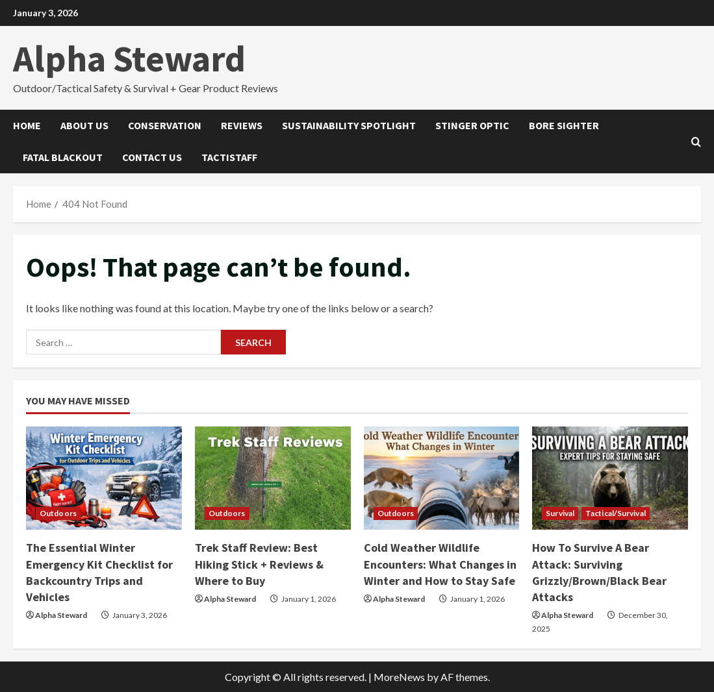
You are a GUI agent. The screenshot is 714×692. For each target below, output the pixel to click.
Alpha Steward (129, 58)
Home (27, 125)
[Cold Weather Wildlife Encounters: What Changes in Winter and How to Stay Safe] (442, 478)
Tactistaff (229, 157)
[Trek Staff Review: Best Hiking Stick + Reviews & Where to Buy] (273, 478)
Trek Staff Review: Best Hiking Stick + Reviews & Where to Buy (259, 563)
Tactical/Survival (615, 513)
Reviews (241, 125)
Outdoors (58, 513)
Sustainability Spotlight (349, 125)
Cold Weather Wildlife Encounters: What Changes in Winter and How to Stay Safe (440, 563)
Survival (560, 513)
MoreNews (399, 677)
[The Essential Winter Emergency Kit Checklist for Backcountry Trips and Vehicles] (104, 478)
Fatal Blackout (63, 157)
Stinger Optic (472, 125)
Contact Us (152, 157)
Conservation (164, 125)
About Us (84, 125)
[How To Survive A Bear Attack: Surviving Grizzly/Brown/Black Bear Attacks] (610, 478)
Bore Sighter (564, 125)
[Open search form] (696, 141)
